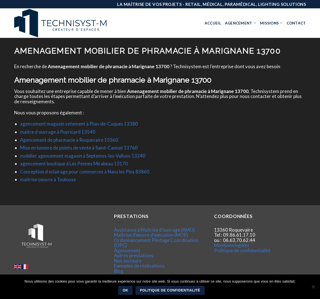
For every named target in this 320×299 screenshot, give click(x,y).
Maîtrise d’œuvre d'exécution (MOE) (151, 235)
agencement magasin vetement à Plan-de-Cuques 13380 (79, 124)
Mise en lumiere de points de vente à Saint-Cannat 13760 (79, 148)
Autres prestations (133, 255)
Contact (296, 23)
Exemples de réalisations (139, 266)
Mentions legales (231, 245)
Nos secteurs (127, 261)
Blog (118, 271)
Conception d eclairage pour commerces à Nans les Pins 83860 (84, 172)
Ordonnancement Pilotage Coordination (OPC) (156, 242)
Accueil (213, 23)
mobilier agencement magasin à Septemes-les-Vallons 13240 (82, 156)
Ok (125, 290)
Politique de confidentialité (242, 250)
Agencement (240, 23)
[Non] (313, 288)
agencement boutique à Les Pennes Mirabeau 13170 (74, 163)
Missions (271, 23)
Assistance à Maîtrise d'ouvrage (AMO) (154, 230)
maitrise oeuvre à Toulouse (48, 179)
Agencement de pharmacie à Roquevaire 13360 (69, 140)
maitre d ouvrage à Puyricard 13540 (57, 132)
